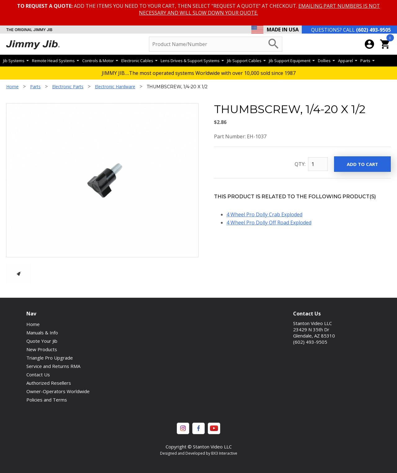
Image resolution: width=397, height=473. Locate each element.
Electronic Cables (139, 60)
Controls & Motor (100, 60)
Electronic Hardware (115, 87)
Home (12, 87)
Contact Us (38, 374)
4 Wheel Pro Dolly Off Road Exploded (268, 222)
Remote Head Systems (55, 60)
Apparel (347, 60)
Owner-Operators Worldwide (58, 391)
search (273, 44)
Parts (367, 60)
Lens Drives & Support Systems (192, 60)
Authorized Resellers (48, 383)
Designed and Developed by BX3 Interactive (198, 453)
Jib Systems (16, 60)
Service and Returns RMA (53, 366)
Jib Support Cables (246, 60)
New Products (41, 349)
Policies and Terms (46, 400)
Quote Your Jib (41, 341)
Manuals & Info (42, 332)
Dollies (326, 60)
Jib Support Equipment (292, 60)
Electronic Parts (67, 87)
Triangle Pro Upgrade (49, 358)
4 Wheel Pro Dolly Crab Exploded (264, 214)
